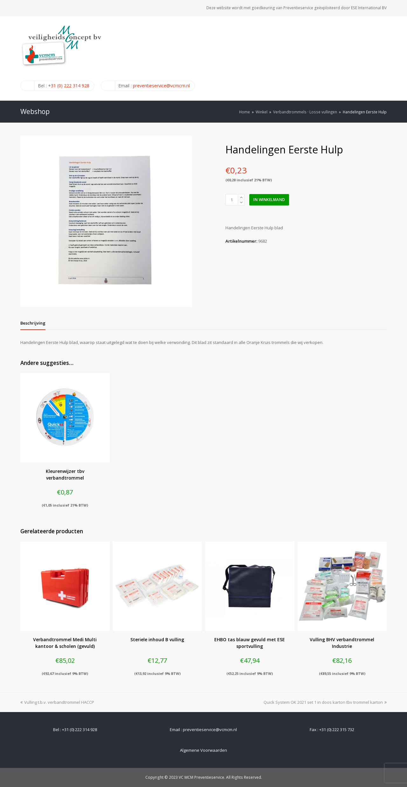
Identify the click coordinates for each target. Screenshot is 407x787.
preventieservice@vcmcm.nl (161, 86)
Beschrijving (32, 323)
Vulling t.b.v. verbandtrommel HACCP (57, 702)
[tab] (32, 323)
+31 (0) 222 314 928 (68, 86)
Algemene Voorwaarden (203, 750)
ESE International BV (369, 7)
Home (244, 111)
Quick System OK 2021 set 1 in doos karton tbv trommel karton (325, 702)
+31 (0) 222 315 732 (336, 729)
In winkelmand (269, 199)
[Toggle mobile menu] (383, 58)
